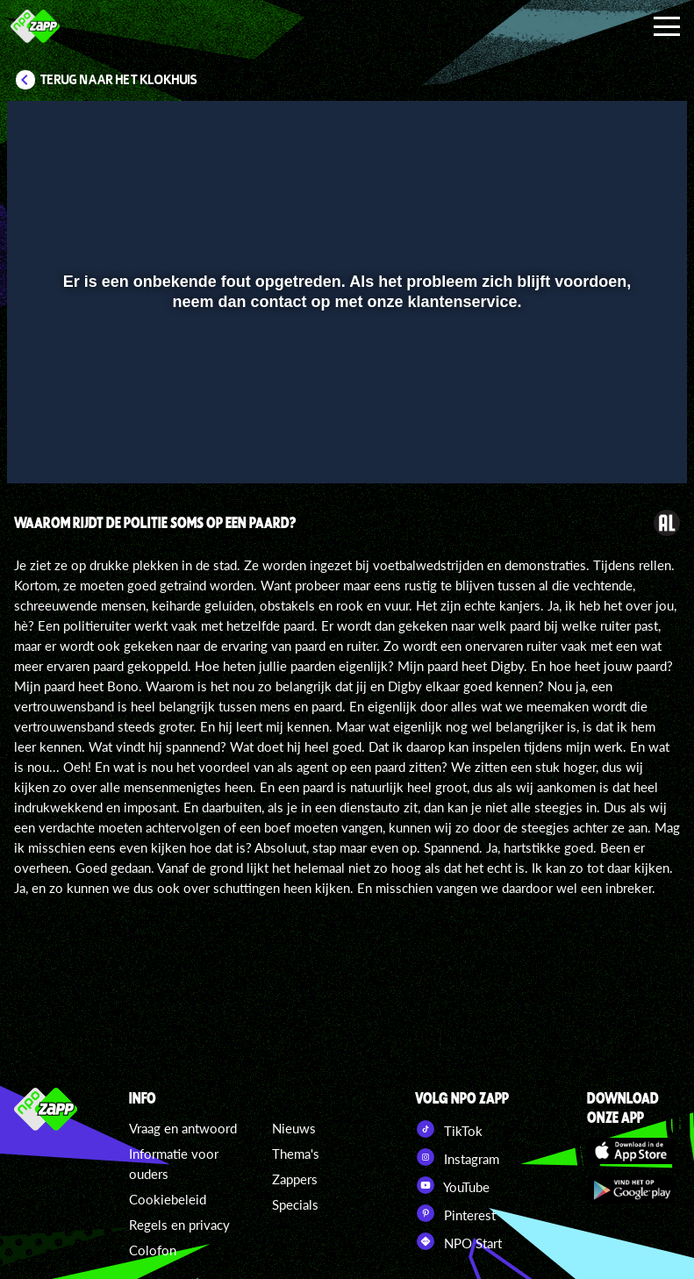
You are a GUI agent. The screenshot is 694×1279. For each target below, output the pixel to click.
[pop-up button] (614, 444)
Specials (295, 1204)
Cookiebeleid (167, 1199)
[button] (42, 444)
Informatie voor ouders (173, 1164)
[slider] (345, 408)
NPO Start (458, 1241)
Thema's (295, 1153)
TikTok (449, 1129)
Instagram (457, 1157)
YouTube (452, 1185)
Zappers (295, 1179)
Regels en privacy (179, 1225)
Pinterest (455, 1213)
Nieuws (294, 1128)
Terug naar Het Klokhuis (118, 80)
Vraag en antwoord (183, 1128)
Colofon (152, 1250)
